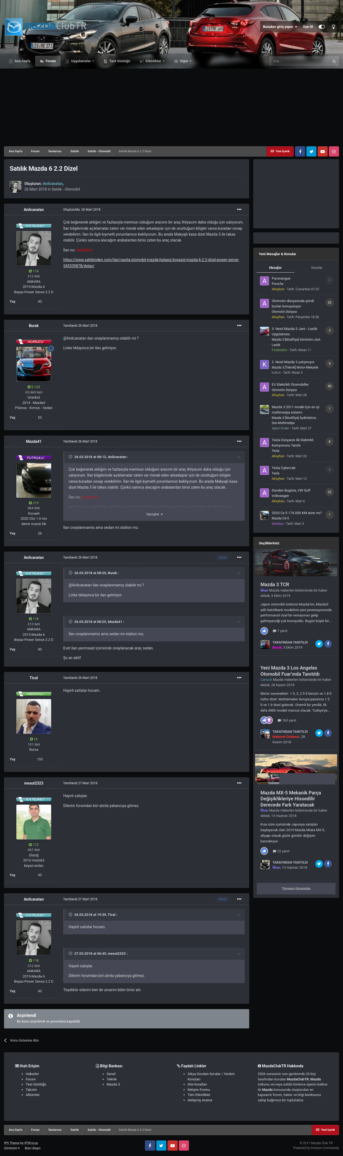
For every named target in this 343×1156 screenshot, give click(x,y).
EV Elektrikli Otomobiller (290, 384)
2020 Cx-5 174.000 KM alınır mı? (297, 513)
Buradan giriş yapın (280, 26)
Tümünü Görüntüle (296, 889)
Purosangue (281, 278)
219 (34, 503)
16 (34, 739)
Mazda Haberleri (281, 590)
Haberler (32, 1074)
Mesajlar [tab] (275, 268)
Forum (50, 61)
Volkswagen (280, 496)
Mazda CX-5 (280, 518)
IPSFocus (31, 1143)
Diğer (184, 61)
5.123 (34, 387)
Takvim (31, 1090)
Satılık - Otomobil (66, 189)
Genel (111, 1074)
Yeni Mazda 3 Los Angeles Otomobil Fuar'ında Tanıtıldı (290, 671)
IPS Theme (12, 1143)
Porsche (278, 284)
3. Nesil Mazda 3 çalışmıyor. (293, 362)
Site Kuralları (197, 1084)
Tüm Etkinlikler (199, 1095)
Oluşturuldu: (81, 209)
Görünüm (12, 1148)
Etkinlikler (153, 61)
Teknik (112, 1079)
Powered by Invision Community (316, 1148)
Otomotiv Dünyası (284, 312)
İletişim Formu (199, 1090)
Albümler (33, 1095)
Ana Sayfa (22, 61)
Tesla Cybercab (283, 468)
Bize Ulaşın (32, 1148)
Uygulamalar (81, 61)
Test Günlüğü (119, 61)
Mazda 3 (113, 1084)
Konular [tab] (316, 268)
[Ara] (299, 61)
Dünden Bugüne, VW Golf (291, 490)
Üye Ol (308, 27)
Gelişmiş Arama (200, 1100)
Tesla (275, 451)
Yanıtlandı (80, 326)
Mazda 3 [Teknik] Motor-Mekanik (295, 367)
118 (34, 271)
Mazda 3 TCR (274, 584)
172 (34, 845)
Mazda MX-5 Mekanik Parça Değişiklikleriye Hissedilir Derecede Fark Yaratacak (290, 799)
